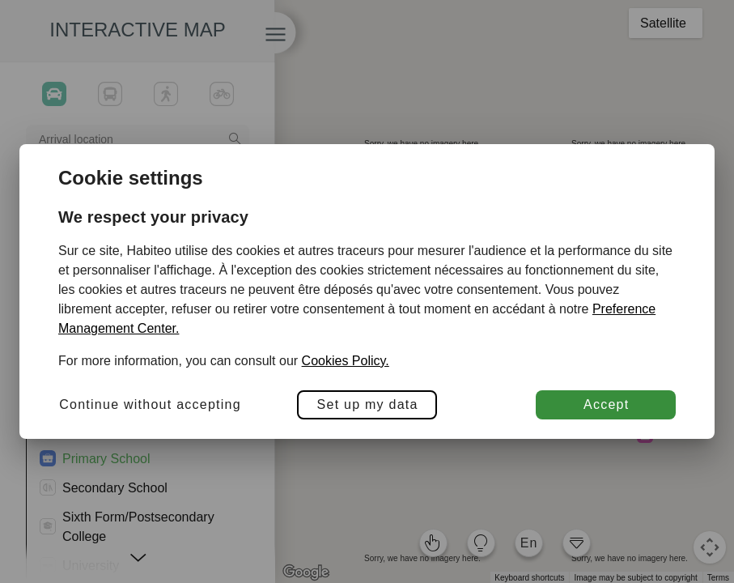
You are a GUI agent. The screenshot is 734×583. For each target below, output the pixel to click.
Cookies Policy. (345, 361)
